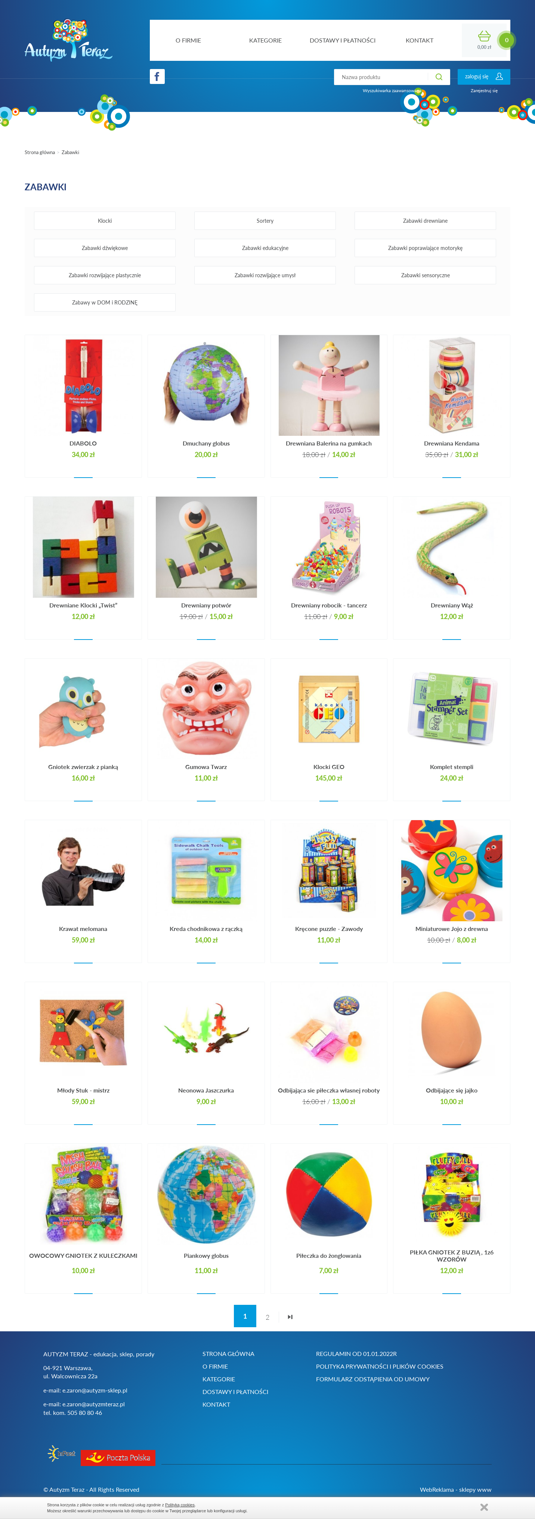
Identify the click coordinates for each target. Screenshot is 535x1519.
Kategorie (218, 1378)
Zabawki (70, 152)
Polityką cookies (180, 1505)
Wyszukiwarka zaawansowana (392, 90)
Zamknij (484, 1507)
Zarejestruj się (484, 90)
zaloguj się (476, 76)
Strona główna (40, 152)
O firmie (215, 1366)
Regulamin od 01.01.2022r (356, 1353)
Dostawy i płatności (235, 1391)
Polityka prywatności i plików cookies (379, 1366)
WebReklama (437, 1489)
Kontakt (216, 1404)
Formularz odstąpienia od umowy (373, 1378)
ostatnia (290, 1320)
